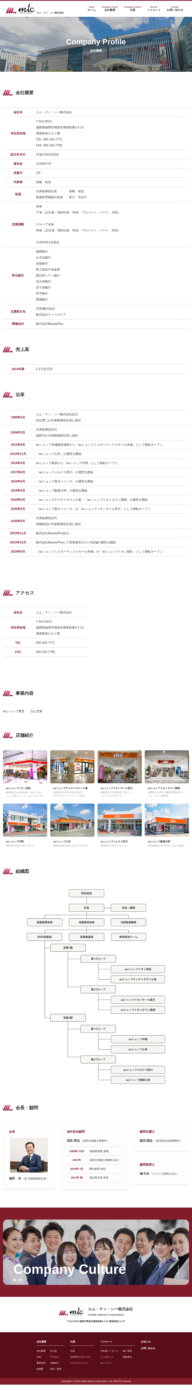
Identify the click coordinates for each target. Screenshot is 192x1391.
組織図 (33, 1374)
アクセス (49, 1363)
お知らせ (151, 1347)
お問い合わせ (154, 1354)
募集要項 (130, 1363)
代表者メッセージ (110, 1357)
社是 (69, 1357)
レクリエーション (76, 1369)
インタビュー (108, 1363)
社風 (69, 1347)
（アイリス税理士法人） (164, 1179)
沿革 (31, 1363)
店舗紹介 (49, 1369)
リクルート (107, 1347)
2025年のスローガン (78, 1363)
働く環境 (130, 1357)
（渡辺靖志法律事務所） (167, 1146)
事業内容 (34, 1369)
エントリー (106, 1369)
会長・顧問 (50, 1374)
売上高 (48, 1357)
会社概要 (35, 1347)
